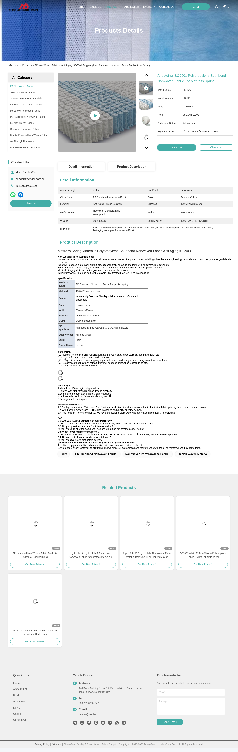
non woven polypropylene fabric (147, 454)
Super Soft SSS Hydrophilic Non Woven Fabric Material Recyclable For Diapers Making (147, 555)
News (16, 707)
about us (95, 6)
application (131, 6)
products (112, 6)
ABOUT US (20, 689)
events (149, 6)
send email (170, 722)
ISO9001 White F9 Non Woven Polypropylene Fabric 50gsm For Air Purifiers (203, 555)
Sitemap (56, 744)
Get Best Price (178, 147)
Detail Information (81, 166)
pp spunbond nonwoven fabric (95, 454)
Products (27, 65)
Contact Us (20, 719)
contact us (166, 6)
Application (19, 701)
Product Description (131, 166)
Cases (17, 713)
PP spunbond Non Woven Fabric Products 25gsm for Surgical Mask (35, 555)
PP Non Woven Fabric (46, 65)
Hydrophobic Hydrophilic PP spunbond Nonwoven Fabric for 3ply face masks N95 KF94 (91, 555)
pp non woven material (192, 454)
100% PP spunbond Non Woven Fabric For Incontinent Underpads (35, 632)
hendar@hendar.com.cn (30, 179)
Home (80, 6)
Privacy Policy (42, 744)
